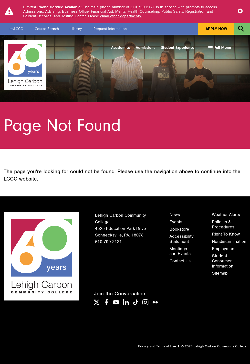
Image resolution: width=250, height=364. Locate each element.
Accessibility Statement (181, 239)
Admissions (145, 47)
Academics (120, 47)
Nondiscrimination (229, 241)
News (174, 214)
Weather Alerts (226, 214)
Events (175, 222)
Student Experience (177, 47)
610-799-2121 (108, 241)
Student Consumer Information (222, 260)
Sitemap (220, 273)
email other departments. (121, 16)
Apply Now (216, 28)
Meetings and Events (180, 251)
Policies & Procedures (223, 224)
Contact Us (180, 261)
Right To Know (226, 234)
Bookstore (179, 229)
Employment (224, 248)
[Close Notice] (240, 11)
